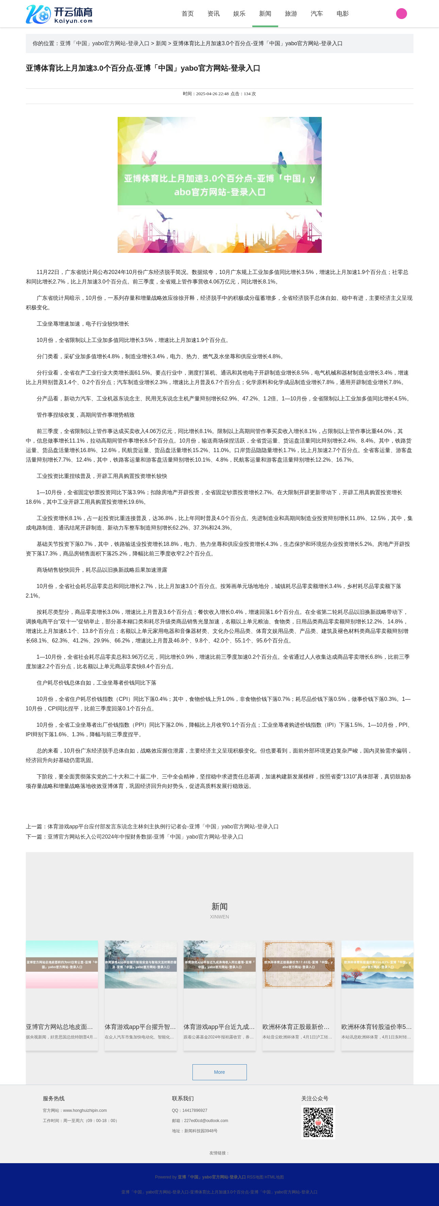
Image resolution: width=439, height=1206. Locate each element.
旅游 (291, 13)
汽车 (317, 13)
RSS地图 (255, 1177)
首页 (188, 13)
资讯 (213, 13)
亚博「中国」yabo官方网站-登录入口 (105, 43)
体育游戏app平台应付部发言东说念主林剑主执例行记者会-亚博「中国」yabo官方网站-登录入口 (163, 826)
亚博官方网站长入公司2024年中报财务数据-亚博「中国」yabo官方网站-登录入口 (146, 837)
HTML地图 (274, 1177)
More (219, 1072)
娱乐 (239, 13)
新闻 (265, 13)
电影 (343, 13)
